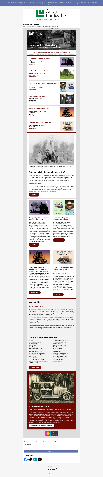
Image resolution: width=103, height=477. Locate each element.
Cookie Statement (79, 4)
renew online (51, 309)
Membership (66, 52)
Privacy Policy (46, 473)
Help (58, 473)
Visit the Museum (37, 52)
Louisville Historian (49, 325)
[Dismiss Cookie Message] (101, 1)
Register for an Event (48, 52)
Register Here (32, 76)
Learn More (32, 64)
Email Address (27, 444)
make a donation (35, 327)
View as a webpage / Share (51, 28)
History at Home (58, 52)
